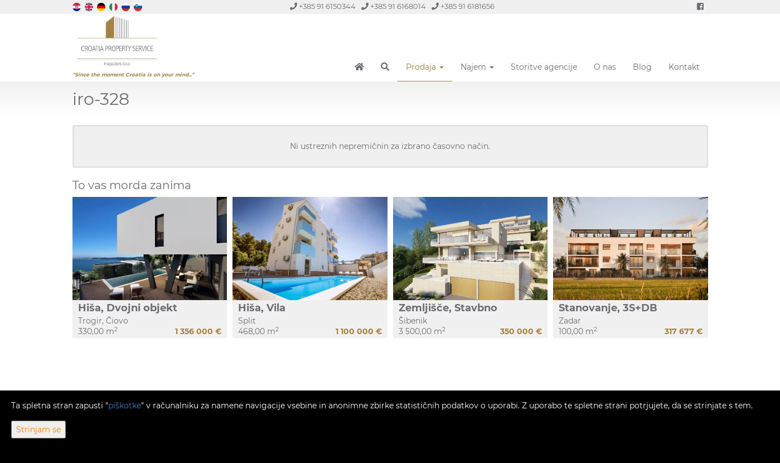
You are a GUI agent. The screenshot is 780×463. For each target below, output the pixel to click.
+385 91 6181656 (463, 6)
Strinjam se (38, 430)
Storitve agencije (544, 67)
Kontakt (684, 67)
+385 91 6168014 (393, 6)
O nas (605, 67)
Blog (642, 67)
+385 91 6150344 (323, 6)
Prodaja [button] (425, 67)
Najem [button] (477, 67)
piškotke (124, 406)
